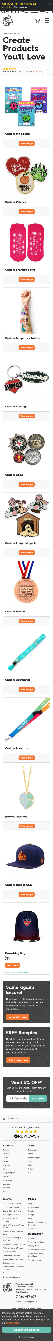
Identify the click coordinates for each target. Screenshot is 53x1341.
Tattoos (6, 1161)
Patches (6, 1154)
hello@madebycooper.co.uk (26, 1301)
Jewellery (6, 1188)
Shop (30, 1203)
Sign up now (20, 7)
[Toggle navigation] (47, 20)
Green (30, 1169)
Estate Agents (8, 1263)
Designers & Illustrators (12, 1255)
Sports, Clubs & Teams (12, 1211)
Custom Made (33, 1207)
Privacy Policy (33, 1246)
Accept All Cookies (26, 1330)
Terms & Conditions (36, 1242)
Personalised (33, 1150)
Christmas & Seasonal (12, 1277)
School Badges (34, 1158)
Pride (5, 1273)
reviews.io (39, 71)
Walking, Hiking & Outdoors (14, 1248)
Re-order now (18, 1017)
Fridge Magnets (9, 1173)
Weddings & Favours (11, 1215)
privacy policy (12, 1323)
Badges (6, 1150)
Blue (30, 1165)
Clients (31, 1211)
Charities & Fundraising (12, 1203)
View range (26, 143)
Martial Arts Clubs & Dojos (13, 1259)
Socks (5, 1158)
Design (31, 1215)
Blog (30, 1218)
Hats (4, 1191)
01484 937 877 (25, 1296)
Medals (6, 1176)
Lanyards (6, 1184)
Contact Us (32, 1229)
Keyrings (6, 1165)
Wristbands (7, 1180)
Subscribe (37, 1098)
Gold (30, 1161)
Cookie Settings (34, 1260)
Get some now (18, 1060)
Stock (30, 1154)
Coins (5, 1169)
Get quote (12, 965)
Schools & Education (11, 1207)
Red (29, 1173)
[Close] (49, 4)
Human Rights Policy (36, 1250)
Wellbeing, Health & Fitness (14, 1244)
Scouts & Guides (9, 1252)
